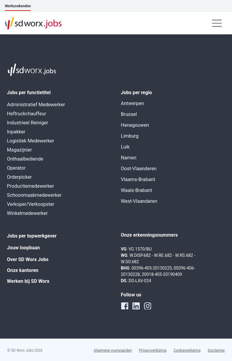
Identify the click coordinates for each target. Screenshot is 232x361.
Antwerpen (132, 103)
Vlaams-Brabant (138, 179)
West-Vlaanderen (139, 201)
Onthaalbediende (25, 159)
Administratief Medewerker (36, 104)
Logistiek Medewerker (30, 141)
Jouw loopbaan (23, 248)
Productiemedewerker (30, 186)
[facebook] (124, 305)
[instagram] (147, 305)
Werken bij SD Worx (28, 281)
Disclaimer (216, 350)
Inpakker (16, 132)
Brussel (129, 114)
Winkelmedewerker (27, 213)
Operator (16, 168)
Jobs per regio (136, 92)
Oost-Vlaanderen (139, 168)
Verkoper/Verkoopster (30, 204)
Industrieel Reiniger (27, 123)
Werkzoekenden (18, 6)
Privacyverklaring (153, 350)
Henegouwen (135, 125)
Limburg (130, 136)
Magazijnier (19, 150)
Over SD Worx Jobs (28, 259)
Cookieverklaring (187, 350)
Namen (128, 158)
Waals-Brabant (136, 190)
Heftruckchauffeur (26, 114)
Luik (125, 147)
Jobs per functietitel (29, 92)
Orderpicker (19, 177)
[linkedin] (136, 305)
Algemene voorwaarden (113, 350)
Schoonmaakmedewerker (34, 195)
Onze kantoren (22, 270)
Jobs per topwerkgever (32, 236)
